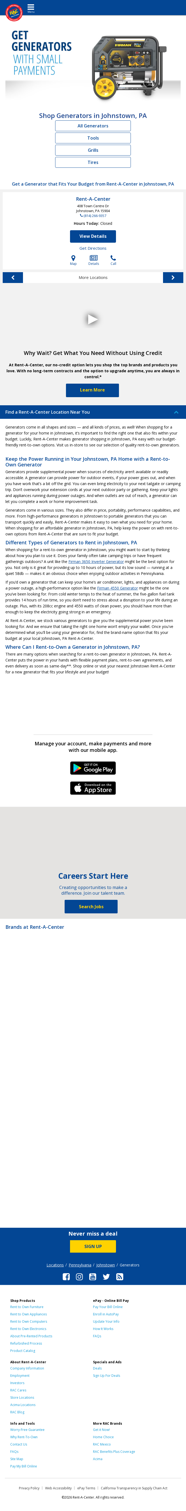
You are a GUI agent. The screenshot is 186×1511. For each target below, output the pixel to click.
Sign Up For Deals (106, 1375)
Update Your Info (106, 1321)
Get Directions (93, 248)
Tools (93, 138)
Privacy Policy (29, 1488)
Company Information (27, 1368)
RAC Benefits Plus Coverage (114, 1451)
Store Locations (22, 1397)
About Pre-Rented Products (31, 1336)
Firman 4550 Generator (117, 588)
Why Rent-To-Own (24, 1437)
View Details (93, 236)
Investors (17, 1383)
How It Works (103, 1328)
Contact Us (18, 1444)
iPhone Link (93, 790)
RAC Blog (17, 1412)
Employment (19, 1375)
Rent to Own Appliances (28, 1314)
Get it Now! (101, 1429)
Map (73, 260)
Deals (97, 1368)
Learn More (92, 390)
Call (113, 260)
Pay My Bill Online (23, 1466)
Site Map (16, 1459)
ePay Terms (86, 1488)
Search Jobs (91, 907)
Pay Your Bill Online (108, 1307)
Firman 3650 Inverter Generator (96, 561)
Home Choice (103, 1437)
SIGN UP (93, 1246)
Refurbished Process (26, 1343)
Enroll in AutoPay (106, 1314)
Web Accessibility (58, 1488)
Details (93, 260)
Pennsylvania (80, 1265)
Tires (93, 162)
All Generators (93, 126)
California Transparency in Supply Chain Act (134, 1488)
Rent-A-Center (93, 199)
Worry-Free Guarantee (27, 1429)
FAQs (97, 1336)
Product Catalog (22, 1350)
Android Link (93, 770)
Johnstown (105, 1265)
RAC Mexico (102, 1444)
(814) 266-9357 (95, 215)
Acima (97, 1459)
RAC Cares (18, 1390)
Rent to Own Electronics (28, 1328)
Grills (93, 150)
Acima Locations (22, 1405)
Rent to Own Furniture (27, 1307)
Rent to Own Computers (28, 1321)
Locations (55, 1265)
